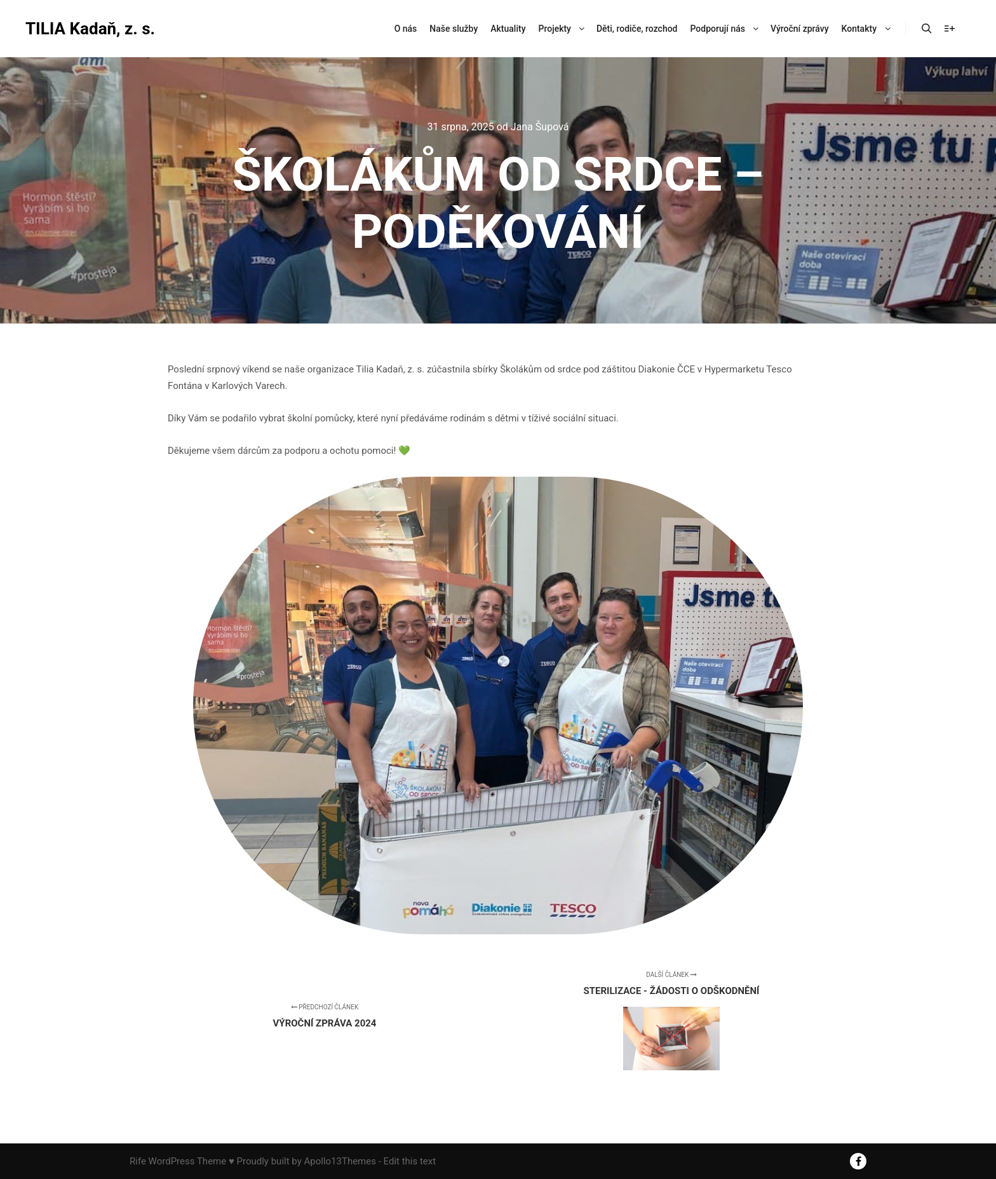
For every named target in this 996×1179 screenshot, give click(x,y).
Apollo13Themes (340, 1161)
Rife (138, 1161)
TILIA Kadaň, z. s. (88, 28)
